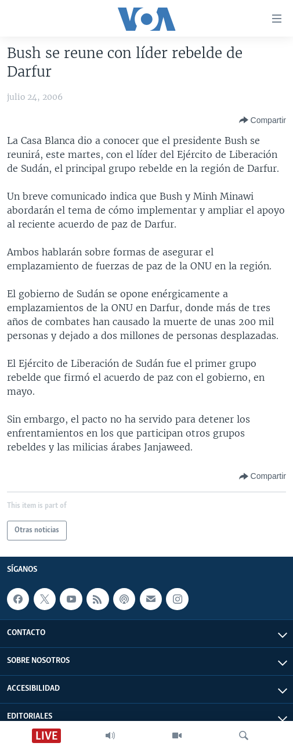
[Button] (262, 120)
